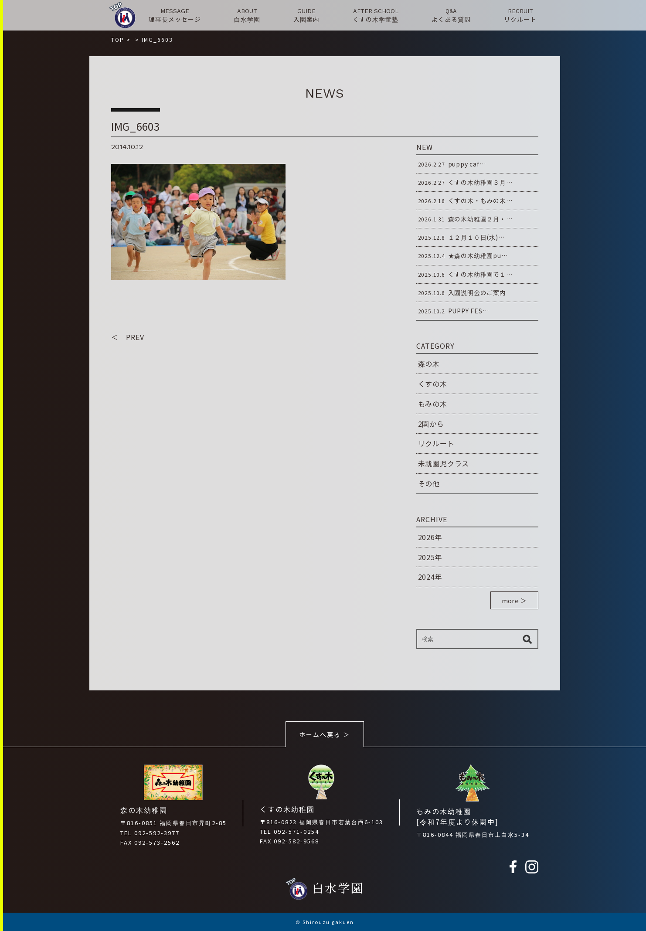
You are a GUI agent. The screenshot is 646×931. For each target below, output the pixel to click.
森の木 (429, 363)
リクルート (436, 443)
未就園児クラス (443, 463)
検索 (527, 639)
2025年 (430, 557)
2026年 (430, 537)
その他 (429, 483)
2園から (431, 423)
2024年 (430, 576)
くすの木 (432, 383)
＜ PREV (127, 337)
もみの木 (432, 403)
